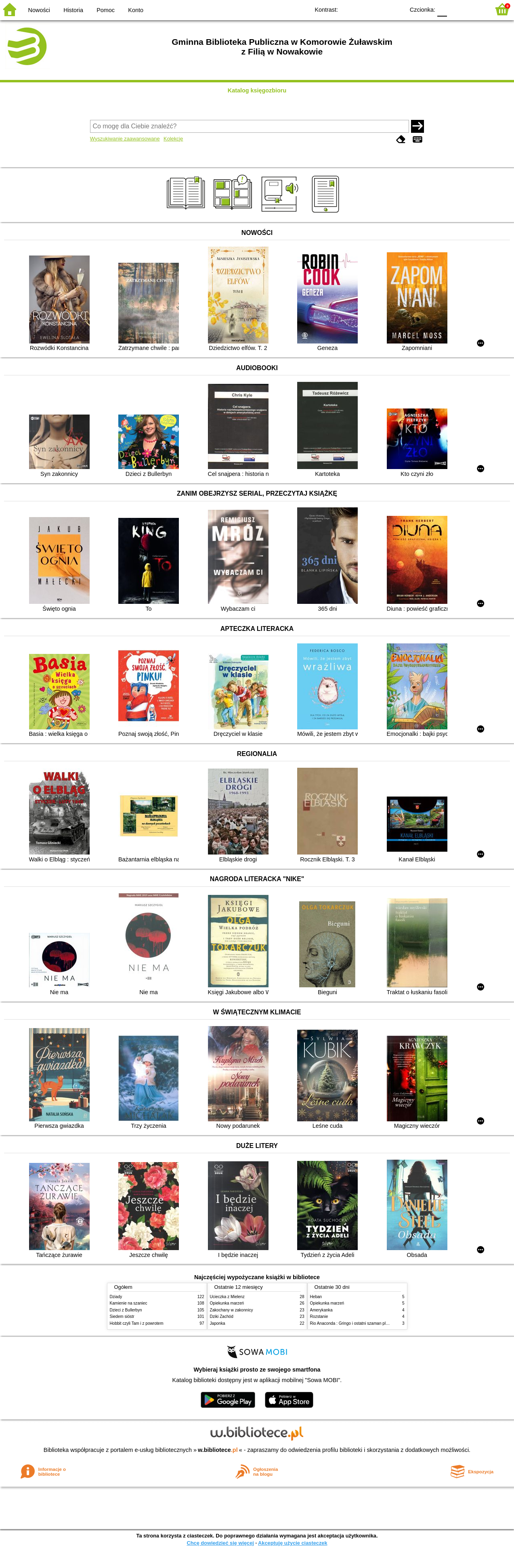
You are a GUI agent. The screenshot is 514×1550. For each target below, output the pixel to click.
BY (396, 9)
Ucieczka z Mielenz (227, 1296)
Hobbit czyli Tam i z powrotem (137, 1323)
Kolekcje (173, 139)
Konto (135, 10)
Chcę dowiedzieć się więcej (220, 1543)
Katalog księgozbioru (257, 90)
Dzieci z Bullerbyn (126, 1310)
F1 (456, 9)
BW (363, 9)
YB (380, 9)
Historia (73, 10)
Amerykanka (321, 1310)
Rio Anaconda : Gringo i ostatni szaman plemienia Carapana (364, 1323)
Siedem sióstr (122, 1316)
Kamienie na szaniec (128, 1303)
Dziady (116, 1296)
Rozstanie (319, 1316)
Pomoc (106, 10)
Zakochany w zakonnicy (231, 1310)
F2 (474, 9)
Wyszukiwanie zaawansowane (125, 139)
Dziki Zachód (221, 1316)
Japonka (217, 1323)
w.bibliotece (218, 1450)
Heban (316, 1296)
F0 (442, 9)
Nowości (39, 10)
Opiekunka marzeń (227, 1303)
